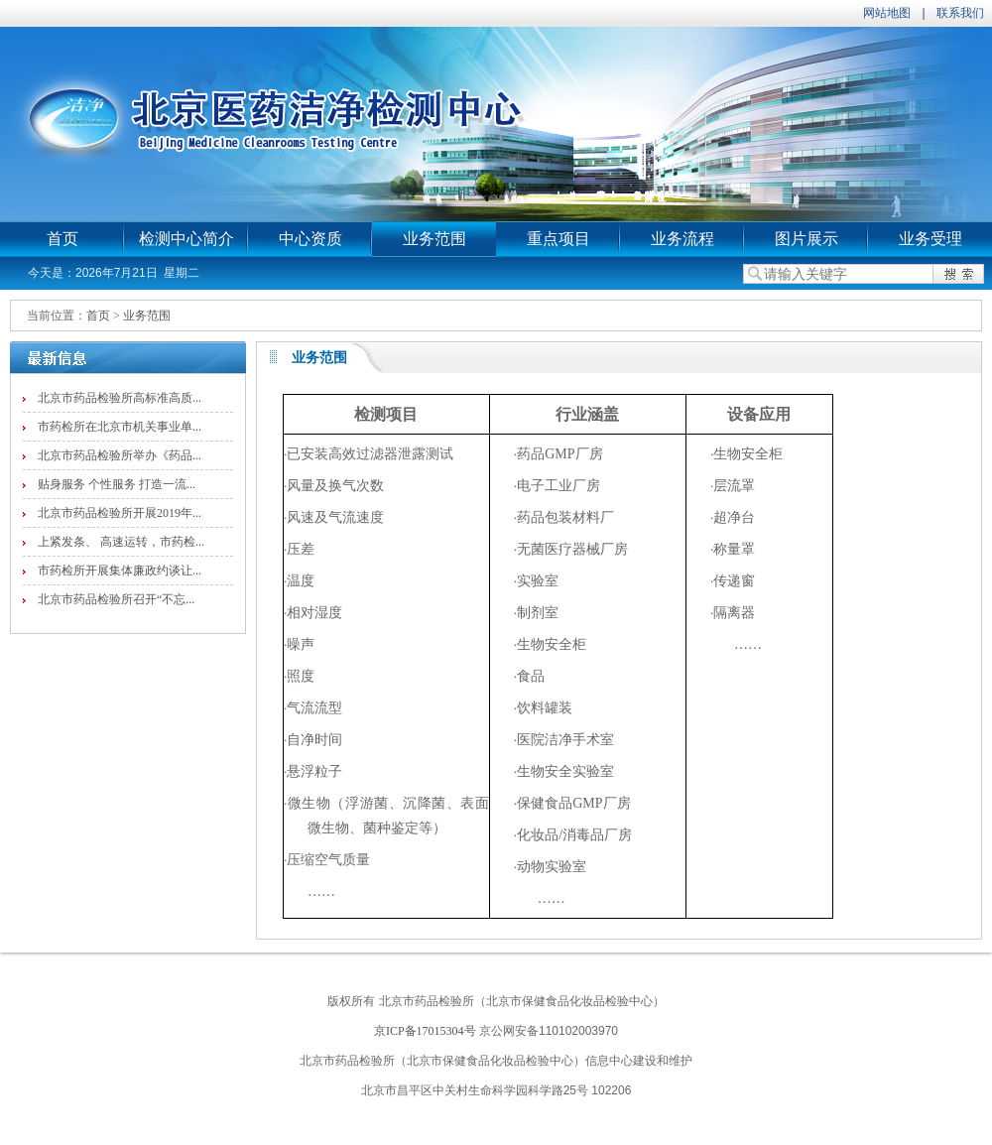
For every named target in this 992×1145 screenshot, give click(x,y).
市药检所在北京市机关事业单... (119, 427)
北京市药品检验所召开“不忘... (116, 599)
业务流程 (682, 238)
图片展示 (806, 238)
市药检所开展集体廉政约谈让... (119, 570)
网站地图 (887, 13)
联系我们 (960, 13)
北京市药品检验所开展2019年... (119, 513)
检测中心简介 (186, 238)
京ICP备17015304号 (425, 1031)
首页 (62, 238)
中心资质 (310, 238)
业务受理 (930, 238)
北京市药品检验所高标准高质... (119, 398)
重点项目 (558, 238)
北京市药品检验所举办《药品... (119, 455)
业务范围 (434, 238)
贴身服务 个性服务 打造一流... (116, 484)
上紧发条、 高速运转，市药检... (121, 542)
